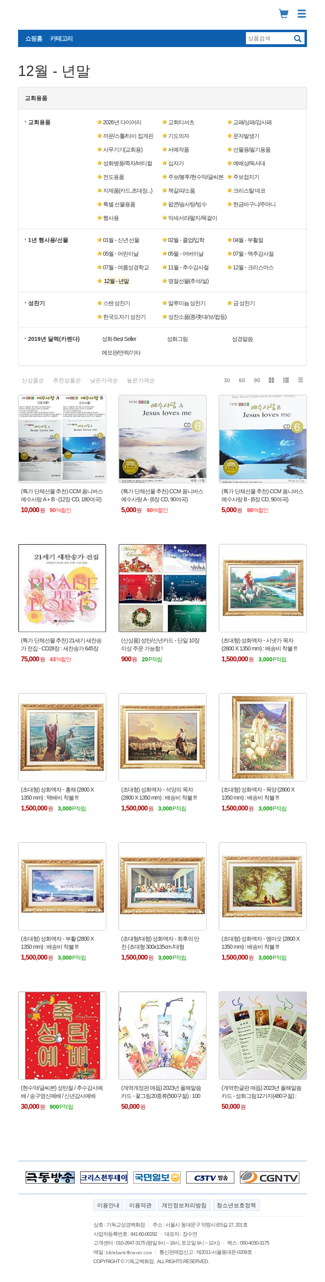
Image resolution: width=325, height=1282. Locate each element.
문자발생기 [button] (246, 136)
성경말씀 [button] (242, 339)
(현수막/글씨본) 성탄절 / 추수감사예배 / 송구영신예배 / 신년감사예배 (62, 1092)
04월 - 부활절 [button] (248, 240)
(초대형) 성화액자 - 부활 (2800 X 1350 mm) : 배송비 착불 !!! (57, 942)
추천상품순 (67, 380)
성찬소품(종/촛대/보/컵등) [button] (197, 317)
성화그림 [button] (177, 339)
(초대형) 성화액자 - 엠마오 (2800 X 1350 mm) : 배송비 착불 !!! (260, 942)
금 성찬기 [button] (244, 303)
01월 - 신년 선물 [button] (121, 240)
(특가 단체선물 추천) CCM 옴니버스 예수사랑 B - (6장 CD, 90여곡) (262, 495)
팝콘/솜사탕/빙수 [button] (187, 204)
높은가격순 (141, 380)
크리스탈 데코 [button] (249, 190)
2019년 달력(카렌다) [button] (53, 339)
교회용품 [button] (36, 98)
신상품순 (33, 380)
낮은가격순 (104, 380)
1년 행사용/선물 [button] (48, 240)
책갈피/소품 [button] (181, 190)
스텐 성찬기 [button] (116, 303)
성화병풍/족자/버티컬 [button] (127, 163)
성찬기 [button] (36, 303)
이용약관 (140, 1205)
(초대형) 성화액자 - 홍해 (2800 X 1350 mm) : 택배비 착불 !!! (57, 793)
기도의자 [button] (178, 136)
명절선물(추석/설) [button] (188, 281)
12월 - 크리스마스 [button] (253, 267)
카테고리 (61, 38)
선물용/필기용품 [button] (252, 149)
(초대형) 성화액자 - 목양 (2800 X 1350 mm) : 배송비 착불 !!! (258, 793)
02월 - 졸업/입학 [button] (186, 240)
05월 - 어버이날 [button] (185, 253)
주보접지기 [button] (246, 177)
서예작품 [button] (178, 149)
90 (257, 380)
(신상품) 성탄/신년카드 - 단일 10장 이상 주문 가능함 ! (160, 644)
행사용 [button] (111, 218)
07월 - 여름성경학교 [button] (126, 267)
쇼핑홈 (33, 38)
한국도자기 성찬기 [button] (124, 317)
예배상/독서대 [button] (249, 163)
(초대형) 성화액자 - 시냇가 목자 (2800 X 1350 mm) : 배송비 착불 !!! (259, 644)
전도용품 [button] (113, 177)
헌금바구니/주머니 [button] (254, 204)
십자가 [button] (176, 163)
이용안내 (108, 1205)
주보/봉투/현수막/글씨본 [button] (196, 177)
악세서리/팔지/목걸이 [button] (192, 218)
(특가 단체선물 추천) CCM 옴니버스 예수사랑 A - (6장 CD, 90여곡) (162, 495)
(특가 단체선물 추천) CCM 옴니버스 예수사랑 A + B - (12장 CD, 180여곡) (62, 495)
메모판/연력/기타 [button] (121, 352)
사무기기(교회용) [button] (122, 149)
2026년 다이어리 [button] (122, 122)
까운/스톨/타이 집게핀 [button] (128, 136)
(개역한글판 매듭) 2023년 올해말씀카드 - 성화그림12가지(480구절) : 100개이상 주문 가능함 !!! (261, 1092)
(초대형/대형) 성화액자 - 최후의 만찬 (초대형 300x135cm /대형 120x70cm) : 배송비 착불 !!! (160, 943)
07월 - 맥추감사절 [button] (253, 253)
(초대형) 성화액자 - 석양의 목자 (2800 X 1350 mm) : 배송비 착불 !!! (159, 793)
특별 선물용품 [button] (119, 204)
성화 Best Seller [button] (119, 339)
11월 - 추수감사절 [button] (188, 267)
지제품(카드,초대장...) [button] (127, 190)
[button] (129, 281)
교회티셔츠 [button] (181, 122)
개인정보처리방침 (184, 1205)
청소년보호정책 (236, 1205)
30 (227, 380)
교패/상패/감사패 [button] (252, 122)
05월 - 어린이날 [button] (120, 253)
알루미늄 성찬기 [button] (187, 303)
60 (242, 380)
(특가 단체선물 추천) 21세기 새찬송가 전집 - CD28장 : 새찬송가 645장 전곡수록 (61, 644)
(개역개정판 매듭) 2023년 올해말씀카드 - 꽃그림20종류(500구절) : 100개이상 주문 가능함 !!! (161, 1092)
